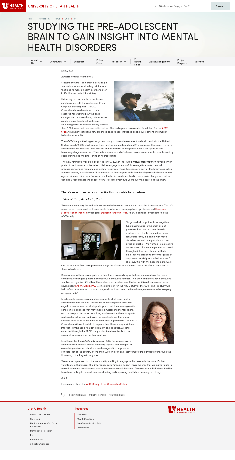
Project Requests (182, 61)
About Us (34, 61)
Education (79, 61)
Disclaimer (82, 414)
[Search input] (181, 6)
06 (75, 18)
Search (220, 6)
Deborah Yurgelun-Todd (114, 212)
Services (199, 61)
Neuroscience (117, 394)
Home (31, 18)
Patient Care (100, 61)
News (57, 18)
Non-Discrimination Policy (90, 423)
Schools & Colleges (39, 443)
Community (56, 61)
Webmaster (83, 427)
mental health (97, 394)
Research (117, 61)
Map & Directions (85, 418)
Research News (77, 394)
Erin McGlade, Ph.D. (86, 285)
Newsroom (44, 18)
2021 (67, 18)
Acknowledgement (159, 61)
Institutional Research (41, 430)
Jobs (32, 435)
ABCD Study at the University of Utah (106, 384)
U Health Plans (137, 61)
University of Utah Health (54, 6)
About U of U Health (40, 414)
